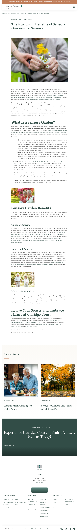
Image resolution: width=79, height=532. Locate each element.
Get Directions (39, 489)
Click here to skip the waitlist (61, 1)
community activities (31, 327)
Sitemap (37, 529)
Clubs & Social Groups (32, 511)
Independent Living (8, 499)
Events (54, 502)
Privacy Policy (30, 529)
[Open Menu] (74, 7)
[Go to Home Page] (13, 8)
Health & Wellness (45, 507)
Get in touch (51, 330)
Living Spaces (32, 515)
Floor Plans (43, 499)
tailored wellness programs (45, 324)
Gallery (17, 499)
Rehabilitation (44, 513)
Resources (67, 504)
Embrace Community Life (32, 500)
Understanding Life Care (20, 503)
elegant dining (58, 324)
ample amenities (16, 327)
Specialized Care (44, 510)
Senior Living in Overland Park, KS (69, 500)
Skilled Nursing (44, 516)
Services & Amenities (43, 503)
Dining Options (7, 507)
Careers (67, 507)
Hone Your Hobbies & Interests (8, 503)
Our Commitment (20, 507)
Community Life (14, 13)
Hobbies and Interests (31, 506)
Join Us (55, 499)
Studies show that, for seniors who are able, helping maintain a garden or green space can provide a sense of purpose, (38, 234)
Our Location (56, 508)
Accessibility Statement (46, 529)
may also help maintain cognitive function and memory (43, 99)
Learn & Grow (5, 13)
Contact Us (56, 505)
